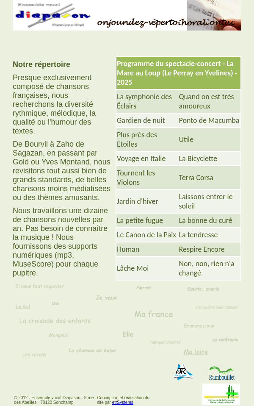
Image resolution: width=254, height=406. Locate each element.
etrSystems (122, 402)
